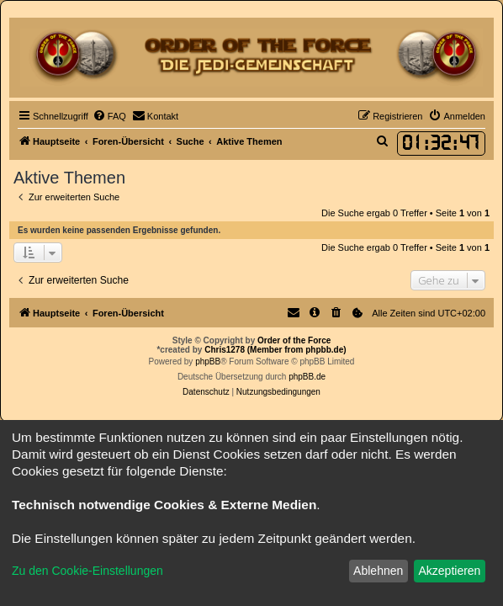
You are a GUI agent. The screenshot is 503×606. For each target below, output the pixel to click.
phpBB (207, 361)
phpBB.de (307, 376)
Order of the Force (294, 340)
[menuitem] (109, 116)
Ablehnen (378, 570)
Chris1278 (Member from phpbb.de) (275, 349)
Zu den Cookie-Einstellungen (87, 570)
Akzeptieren (449, 570)
